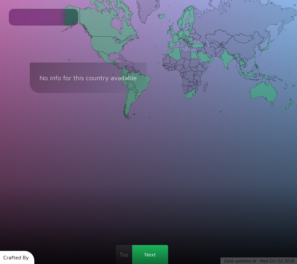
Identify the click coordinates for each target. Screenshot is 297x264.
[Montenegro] (187, 42)
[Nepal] (230, 54)
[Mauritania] (167, 59)
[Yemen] (206, 63)
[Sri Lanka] (228, 68)
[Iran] (209, 51)
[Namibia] (186, 89)
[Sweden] (186, 19)
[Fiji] (293, 85)
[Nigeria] (180, 68)
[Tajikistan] (221, 45)
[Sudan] (194, 63)
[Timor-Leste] (258, 79)
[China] (243, 46)
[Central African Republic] (188, 69)
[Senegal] (164, 64)
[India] (229, 58)
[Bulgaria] (191, 42)
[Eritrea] (201, 64)
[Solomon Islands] (282, 80)
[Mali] (171, 62)
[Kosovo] (188, 42)
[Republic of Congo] (184, 74)
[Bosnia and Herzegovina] (185, 41)
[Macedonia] (188, 43)
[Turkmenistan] (213, 45)
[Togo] (174, 68)
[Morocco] (169, 51)
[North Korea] (259, 44)
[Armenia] (204, 45)
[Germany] (181, 34)
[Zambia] (193, 82)
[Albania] (187, 44)
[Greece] (190, 46)
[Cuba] (121, 59)
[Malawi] (197, 82)
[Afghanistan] (219, 49)
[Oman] (211, 59)
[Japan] (264, 48)
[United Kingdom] (171, 29)
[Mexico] (105, 57)
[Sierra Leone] (166, 68)
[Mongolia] (243, 38)
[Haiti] (125, 61)
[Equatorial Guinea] (181, 72)
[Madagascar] (205, 86)
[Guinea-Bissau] (164, 66)
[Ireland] (168, 31)
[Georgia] (203, 43)
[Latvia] (190, 27)
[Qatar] (208, 56)
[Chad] (186, 63)
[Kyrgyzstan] (224, 44)
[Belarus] (192, 31)
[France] (175, 39)
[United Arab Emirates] (210, 57)
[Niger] (179, 62)
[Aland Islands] (187, 23)
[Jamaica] (122, 61)
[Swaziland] (195, 92)
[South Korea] (260, 48)
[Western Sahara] (165, 57)
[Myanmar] (239, 60)
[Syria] (200, 49)
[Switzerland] (179, 39)
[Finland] (191, 16)
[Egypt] (195, 55)
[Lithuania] (190, 29)
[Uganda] (195, 73)
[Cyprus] (196, 48)
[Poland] (186, 33)
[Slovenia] (184, 39)
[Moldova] (193, 38)
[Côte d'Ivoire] (170, 69)
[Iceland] (161, 16)
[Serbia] (188, 41)
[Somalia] (204, 70)
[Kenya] (199, 73)
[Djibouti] (202, 66)
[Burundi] (194, 76)
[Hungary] (187, 38)
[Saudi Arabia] (204, 57)
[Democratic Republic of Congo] (188, 76)
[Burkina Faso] (173, 66)
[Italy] (182, 43)
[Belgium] (177, 35)
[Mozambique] (197, 86)
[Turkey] (197, 45)
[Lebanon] (198, 49)
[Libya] (185, 55)
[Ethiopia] (201, 67)
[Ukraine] (195, 37)
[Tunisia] (180, 50)
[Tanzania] (197, 78)
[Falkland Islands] (134, 114)
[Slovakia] (187, 37)
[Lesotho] (193, 94)
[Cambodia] (244, 65)
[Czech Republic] (184, 35)
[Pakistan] (220, 52)
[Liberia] (167, 69)
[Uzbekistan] (217, 43)
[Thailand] (242, 65)
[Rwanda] (194, 75)
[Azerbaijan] (206, 44)
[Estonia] (191, 25)
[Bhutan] (234, 55)
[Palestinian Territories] (197, 51)
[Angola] (186, 81)
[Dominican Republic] (127, 61)
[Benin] (176, 68)
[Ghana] (173, 68)
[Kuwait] (205, 53)
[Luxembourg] (178, 35)
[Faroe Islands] (169, 21)
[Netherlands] (177, 33)
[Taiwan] (254, 58)
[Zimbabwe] (193, 87)
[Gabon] (182, 74)
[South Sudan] (194, 69)
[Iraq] (203, 50)
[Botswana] (190, 89)
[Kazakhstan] (218, 36)
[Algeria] (175, 54)
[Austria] (183, 37)
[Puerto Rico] (129, 61)
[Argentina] (131, 103)
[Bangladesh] (234, 58)
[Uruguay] (137, 97)
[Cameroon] (182, 69)
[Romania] (190, 39)
